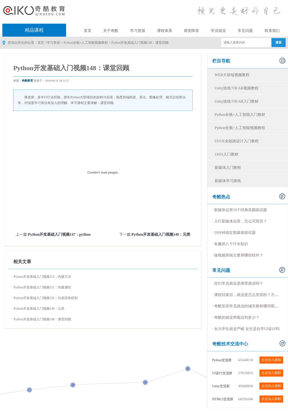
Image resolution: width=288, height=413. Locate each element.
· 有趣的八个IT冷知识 (230, 244)
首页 (87, 31)
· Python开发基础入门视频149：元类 (38, 308)
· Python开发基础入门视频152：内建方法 (41, 276)
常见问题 (245, 31)
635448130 (245, 360)
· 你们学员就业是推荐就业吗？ (237, 283)
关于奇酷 (110, 31)
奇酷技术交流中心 (230, 343)
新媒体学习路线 (228, 181)
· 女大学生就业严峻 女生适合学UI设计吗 (246, 329)
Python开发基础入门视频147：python (59, 234)
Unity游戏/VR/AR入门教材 (236, 101)
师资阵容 (191, 31)
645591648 (245, 399)
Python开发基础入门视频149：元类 (160, 234)
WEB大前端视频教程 (232, 75)
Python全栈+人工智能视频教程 (86, 42)
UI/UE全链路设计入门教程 (237, 141)
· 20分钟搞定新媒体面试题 (234, 232)
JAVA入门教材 (226, 154)
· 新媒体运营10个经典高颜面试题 (239, 210)
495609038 (245, 386)
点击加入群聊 (271, 360)
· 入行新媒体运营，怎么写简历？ (239, 221)
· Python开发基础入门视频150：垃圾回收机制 (45, 298)
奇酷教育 (27, 80)
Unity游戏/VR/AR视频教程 (236, 88)
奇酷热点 (221, 196)
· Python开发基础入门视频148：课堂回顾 (41, 319)
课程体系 (164, 31)
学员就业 (218, 31)
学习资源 (137, 31)
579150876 (245, 373)
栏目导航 (221, 60)
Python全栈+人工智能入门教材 (240, 115)
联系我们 (272, 31)
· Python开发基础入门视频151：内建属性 (41, 287)
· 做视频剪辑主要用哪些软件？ (237, 255)
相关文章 (22, 261)
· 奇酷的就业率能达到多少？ (235, 317)
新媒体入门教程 (228, 167)
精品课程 (34, 30)
